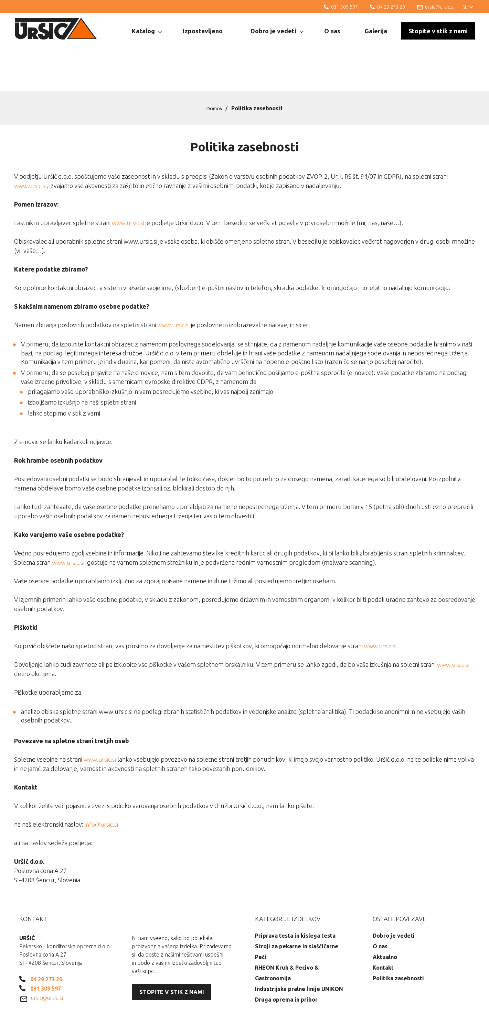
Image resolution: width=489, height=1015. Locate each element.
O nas (332, 30)
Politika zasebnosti (398, 943)
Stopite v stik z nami (438, 30)
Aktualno (385, 922)
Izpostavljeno (203, 30)
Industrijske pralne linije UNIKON (299, 954)
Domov (214, 73)
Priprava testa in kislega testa (295, 900)
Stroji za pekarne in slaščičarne (296, 911)
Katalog (146, 31)
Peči (260, 922)
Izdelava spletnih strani (437, 1004)
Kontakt (383, 932)
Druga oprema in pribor (286, 964)
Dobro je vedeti (277, 31)
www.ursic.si (31, 150)
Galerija (375, 30)
